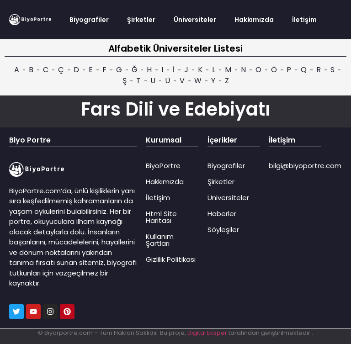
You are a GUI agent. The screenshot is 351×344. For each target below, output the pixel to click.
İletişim (304, 19)
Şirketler (141, 19)
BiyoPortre (163, 165)
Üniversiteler (195, 19)
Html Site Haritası (161, 217)
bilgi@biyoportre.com (305, 165)
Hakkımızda (254, 19)
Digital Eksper (207, 332)
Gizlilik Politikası (171, 259)
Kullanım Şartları (160, 240)
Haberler (221, 213)
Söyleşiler (223, 229)
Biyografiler (89, 19)
